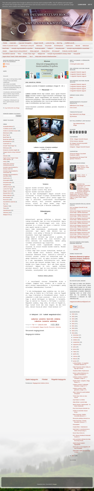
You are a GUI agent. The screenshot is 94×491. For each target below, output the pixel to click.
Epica (71, 97)
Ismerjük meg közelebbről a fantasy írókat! (59, 53)
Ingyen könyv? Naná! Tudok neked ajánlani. (15, 56)
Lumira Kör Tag (50, 43)
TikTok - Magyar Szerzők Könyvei (79, 139)
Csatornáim (13, 43)
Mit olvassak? (56, 51)
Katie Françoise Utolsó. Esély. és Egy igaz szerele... (82, 367)
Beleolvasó (86, 45)
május (75, 351)
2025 (73, 316)
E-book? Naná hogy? (9, 145)
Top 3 (31, 56)
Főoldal (5, 43)
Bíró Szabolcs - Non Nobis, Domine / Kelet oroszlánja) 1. (83, 167)
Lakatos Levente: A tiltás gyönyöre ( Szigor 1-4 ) (79, 389)
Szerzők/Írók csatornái (9, 53)
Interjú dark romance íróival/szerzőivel (45, 56)
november (76, 337)
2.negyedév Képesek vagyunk (78, 86)
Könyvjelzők (77, 53)
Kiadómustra (69, 45)
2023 (73, 321)
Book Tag (59, 43)
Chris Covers (73, 107)
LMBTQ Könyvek (7, 186)
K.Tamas (7, 64)
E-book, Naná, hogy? (29, 53)
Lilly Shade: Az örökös (79, 399)
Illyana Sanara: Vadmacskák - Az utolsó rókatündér (82, 405)
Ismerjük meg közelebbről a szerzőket (22, 48)
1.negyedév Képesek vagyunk (78, 72)
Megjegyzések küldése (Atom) (41, 383)
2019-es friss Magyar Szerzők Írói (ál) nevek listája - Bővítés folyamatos (80, 215)
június (75, 349)
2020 (73, 328)
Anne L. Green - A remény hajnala (82, 175)
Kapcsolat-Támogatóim (25, 43)
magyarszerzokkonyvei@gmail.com (80, 301)
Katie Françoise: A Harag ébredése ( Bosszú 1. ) (79, 421)
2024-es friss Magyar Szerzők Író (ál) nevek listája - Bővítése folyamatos (80, 233)
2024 (73, 319)
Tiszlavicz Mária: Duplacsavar (81, 370)
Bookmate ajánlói (40, 48)
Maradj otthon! (46, 51)
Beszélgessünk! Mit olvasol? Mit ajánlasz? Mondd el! (78, 158)
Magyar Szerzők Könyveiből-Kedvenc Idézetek (78, 247)
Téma (19, 53)
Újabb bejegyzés (32, 379)
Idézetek (77, 45)
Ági (6, 66)
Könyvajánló (35, 327)
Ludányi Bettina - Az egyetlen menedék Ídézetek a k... (81, 363)
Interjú (5, 161)
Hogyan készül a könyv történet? (12, 152)
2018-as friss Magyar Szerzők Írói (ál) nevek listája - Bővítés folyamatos (80, 211)
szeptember (76, 342)
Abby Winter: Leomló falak (80, 402)
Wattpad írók (41, 53)
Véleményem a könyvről (27, 45)
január (75, 361)
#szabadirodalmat (8, 126)
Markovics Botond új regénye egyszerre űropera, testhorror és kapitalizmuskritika (80, 258)
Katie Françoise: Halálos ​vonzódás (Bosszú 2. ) (79, 415)
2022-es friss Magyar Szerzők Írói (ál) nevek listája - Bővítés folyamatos (80, 226)
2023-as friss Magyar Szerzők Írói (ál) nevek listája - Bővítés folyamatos (80, 229)
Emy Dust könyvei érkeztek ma (81, 408)
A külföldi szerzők (69, 43)
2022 (73, 323)
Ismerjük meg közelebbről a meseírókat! (78, 48)
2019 (73, 330)
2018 (73, 333)
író (31, 327)
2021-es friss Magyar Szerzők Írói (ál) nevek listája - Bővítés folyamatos (80, 222)
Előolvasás (39, 45)
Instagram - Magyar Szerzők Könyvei (80, 147)
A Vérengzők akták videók (77, 64)
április (75, 354)
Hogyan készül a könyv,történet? (18, 51)
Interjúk (5, 51)
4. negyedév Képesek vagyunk (78, 76)
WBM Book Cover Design (77, 105)
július (74, 347)
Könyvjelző (6, 184)
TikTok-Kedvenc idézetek (76, 141)
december (76, 335)
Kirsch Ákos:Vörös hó (78, 433)
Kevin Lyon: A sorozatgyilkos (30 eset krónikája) (81, 447)
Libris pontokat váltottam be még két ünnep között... (81, 440)
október (75, 340)
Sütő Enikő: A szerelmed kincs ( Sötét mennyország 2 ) (81, 430)
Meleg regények (34, 51)
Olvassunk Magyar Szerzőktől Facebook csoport (78, 154)
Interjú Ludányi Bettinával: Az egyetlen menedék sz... (80, 373)
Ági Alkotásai (73, 116)
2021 (73, 326)
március (75, 356)
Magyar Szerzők (38, 43)
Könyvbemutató (60, 48)
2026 (73, 314)
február (75, 358)
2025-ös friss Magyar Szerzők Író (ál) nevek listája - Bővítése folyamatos (80, 237)
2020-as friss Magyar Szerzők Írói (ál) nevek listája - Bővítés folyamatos (80, 219)
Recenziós (52, 327)
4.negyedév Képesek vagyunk (78, 90)
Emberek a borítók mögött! (69, 51)
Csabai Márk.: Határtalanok (80, 427)
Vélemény (58, 327)
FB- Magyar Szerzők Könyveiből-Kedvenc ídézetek (78, 144)
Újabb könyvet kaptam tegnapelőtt (79, 443)
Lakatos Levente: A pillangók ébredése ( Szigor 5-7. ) (80, 385)
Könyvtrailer (48, 45)
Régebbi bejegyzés (58, 379)
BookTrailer (6, 48)
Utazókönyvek (7, 210)
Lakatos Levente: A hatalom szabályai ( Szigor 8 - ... (80, 377)
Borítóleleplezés (58, 45)
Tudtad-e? (50, 48)
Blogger (55, 484)
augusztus (76, 344)
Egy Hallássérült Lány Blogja (12, 108)
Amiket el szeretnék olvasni (10, 45)
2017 (73, 455)
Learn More (82, 4)
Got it (90, 4)
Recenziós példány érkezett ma (81, 418)
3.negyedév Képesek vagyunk (78, 74)
